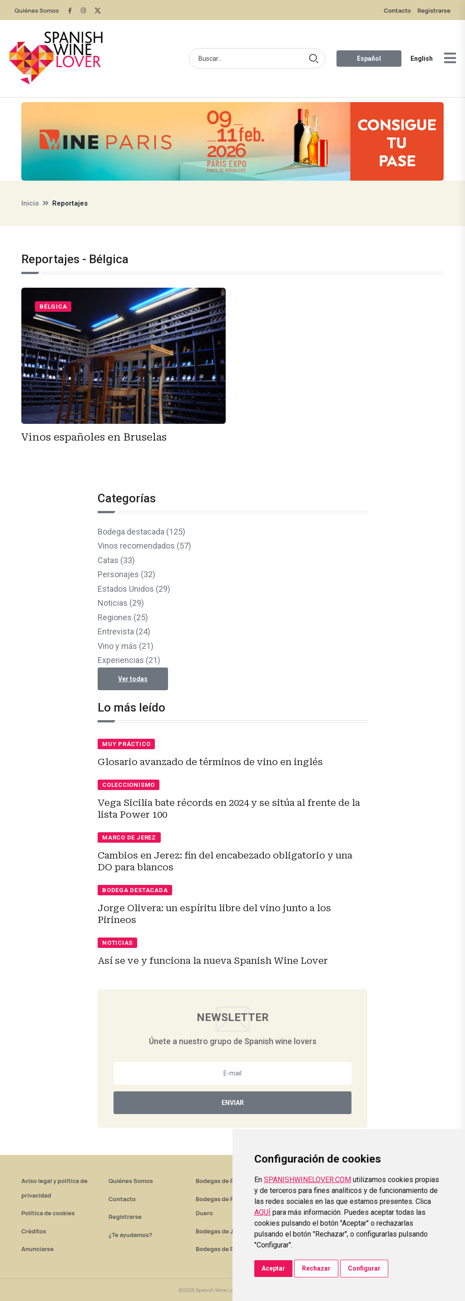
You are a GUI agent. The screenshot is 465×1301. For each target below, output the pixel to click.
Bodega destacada (135, 890)
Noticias (117, 942)
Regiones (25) (123, 617)
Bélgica (53, 306)
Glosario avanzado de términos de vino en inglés (210, 761)
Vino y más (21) (125, 646)
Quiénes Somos (37, 10)
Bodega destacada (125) (141, 531)
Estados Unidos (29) (134, 589)
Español (369, 58)
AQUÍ (262, 1212)
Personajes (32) (126, 574)
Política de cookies (48, 1213)
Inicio (30, 203)
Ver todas (133, 678)
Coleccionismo (128, 784)
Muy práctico (126, 744)
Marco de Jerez (129, 837)
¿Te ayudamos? (130, 1235)
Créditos (33, 1231)
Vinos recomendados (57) (144, 545)
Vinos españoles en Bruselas (94, 437)
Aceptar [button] (273, 1268)
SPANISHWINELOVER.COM (307, 1179)
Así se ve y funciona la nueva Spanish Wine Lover (213, 960)
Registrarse (433, 10)
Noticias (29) (121, 603)
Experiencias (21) (129, 660)
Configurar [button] (364, 1268)
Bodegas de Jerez (221, 1231)
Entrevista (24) (124, 631)
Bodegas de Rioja (220, 1181)
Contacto (397, 10)
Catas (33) (116, 560)
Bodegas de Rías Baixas (229, 1249)
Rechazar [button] (316, 1268)
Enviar (233, 1102)
